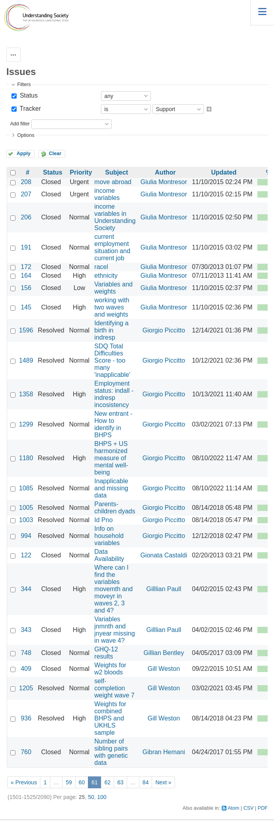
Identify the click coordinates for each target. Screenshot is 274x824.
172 (26, 266)
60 (82, 782)
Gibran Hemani (164, 752)
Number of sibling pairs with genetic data (111, 752)
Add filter (20, 124)
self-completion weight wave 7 (114, 688)
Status (28, 95)
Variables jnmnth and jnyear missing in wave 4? (114, 630)
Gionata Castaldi (163, 555)
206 (26, 217)
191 (26, 247)
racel (101, 266)
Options (25, 135)
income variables (107, 194)
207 (26, 194)
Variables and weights (113, 288)
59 (69, 782)
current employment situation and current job (112, 247)
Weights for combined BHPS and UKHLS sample (110, 718)
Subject (116, 172)
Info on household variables (109, 535)
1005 (26, 507)
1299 (26, 424)
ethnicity (106, 275)
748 (26, 652)
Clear (55, 153)
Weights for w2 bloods (110, 669)
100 (102, 797)
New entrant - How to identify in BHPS (113, 424)
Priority (81, 172)
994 (26, 535)
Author (165, 172)
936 (26, 718)
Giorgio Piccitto (164, 330)
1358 (26, 394)
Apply (23, 153)
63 (120, 782)
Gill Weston (164, 668)
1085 (26, 488)
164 (26, 275)
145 (26, 307)
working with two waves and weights (111, 307)
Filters (23, 84)
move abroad (112, 182)
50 (91, 797)
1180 (26, 458)
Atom (233, 808)
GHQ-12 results (106, 653)
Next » (163, 782)
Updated (223, 172)
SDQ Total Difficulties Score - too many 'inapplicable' (112, 360)
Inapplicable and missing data (111, 488)
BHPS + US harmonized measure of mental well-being (111, 458)
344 (26, 589)
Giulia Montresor (164, 182)
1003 (26, 520)
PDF (263, 808)
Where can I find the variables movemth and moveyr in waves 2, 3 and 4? (113, 589)
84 (146, 782)
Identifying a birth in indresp (111, 330)
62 (108, 782)
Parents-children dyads (114, 508)
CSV (249, 808)
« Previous (24, 782)
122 (26, 555)
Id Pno (103, 520)
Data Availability (109, 555)
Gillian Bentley (163, 652)
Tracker (29, 108)
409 (26, 668)
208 (26, 182)
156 (26, 287)
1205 (26, 688)
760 (26, 752)
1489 (26, 360)
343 (26, 629)
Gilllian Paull (164, 589)
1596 (26, 330)
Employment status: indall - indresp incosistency (113, 394)
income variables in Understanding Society (114, 217)
